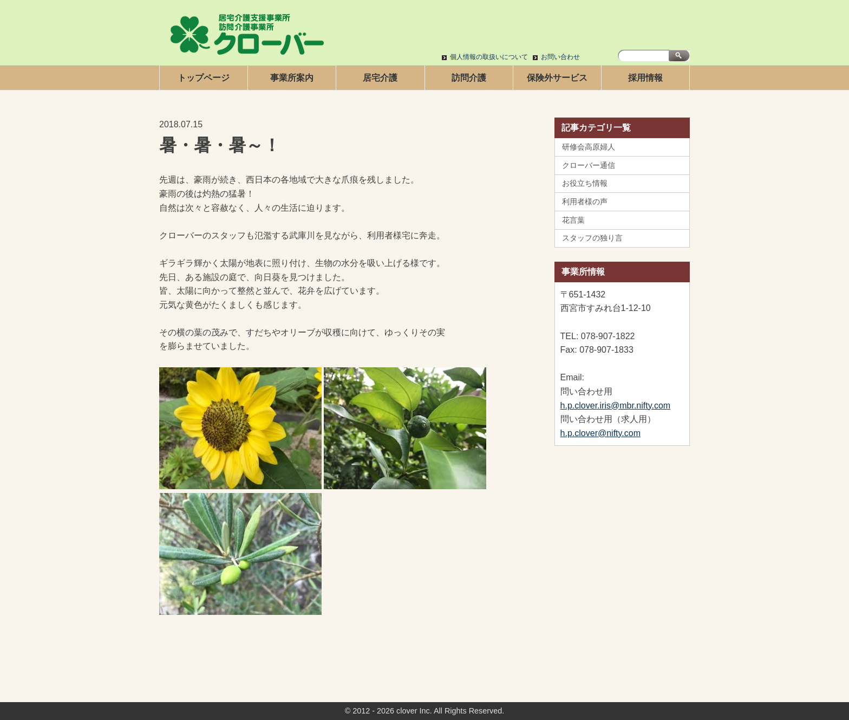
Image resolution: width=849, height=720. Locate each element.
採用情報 (645, 77)
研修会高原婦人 (588, 146)
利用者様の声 (585, 201)
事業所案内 (292, 77)
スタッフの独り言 (592, 237)
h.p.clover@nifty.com (600, 433)
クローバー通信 (588, 165)
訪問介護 (469, 77)
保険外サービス (557, 77)
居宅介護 (380, 77)
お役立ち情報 (585, 183)
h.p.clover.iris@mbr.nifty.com (615, 405)
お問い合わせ (560, 57)
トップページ (204, 77)
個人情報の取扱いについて (489, 57)
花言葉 (573, 220)
